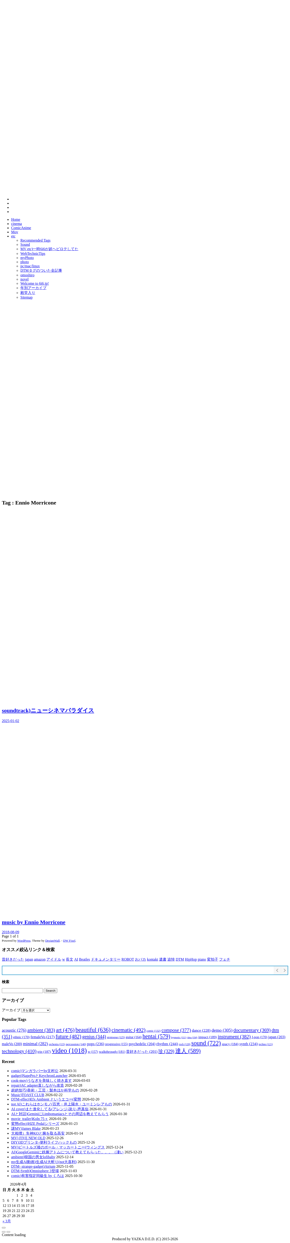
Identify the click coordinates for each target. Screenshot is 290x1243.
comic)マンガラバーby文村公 (34, 1071)
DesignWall (52, 940)
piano (202, 959)
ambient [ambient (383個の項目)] (41, 1030)
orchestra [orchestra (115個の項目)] (57, 1044)
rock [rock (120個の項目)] (184, 1044)
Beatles (84, 959)
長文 (69, 959)
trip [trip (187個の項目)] (44, 1052)
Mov (14, 232)
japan (29, 959)
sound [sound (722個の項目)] (206, 1043)
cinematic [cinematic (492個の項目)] (129, 1030)
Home (15, 219)
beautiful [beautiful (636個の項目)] (93, 1029)
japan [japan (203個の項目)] (276, 1037)
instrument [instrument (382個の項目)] (234, 1036)
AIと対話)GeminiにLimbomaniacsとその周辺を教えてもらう (60, 1114)
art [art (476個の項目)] (65, 1030)
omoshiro (27, 275)
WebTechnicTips (32, 254)
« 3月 (7, 1221)
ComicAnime (21, 228)
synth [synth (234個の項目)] (248, 1044)
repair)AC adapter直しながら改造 (37, 1085)
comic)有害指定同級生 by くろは (37, 1176)
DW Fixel (69, 940)
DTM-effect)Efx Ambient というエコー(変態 (46, 1099)
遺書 (162, 959)
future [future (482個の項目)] (68, 1036)
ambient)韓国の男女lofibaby (33, 1157)
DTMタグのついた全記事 (41, 270)
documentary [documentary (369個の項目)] (252, 1030)
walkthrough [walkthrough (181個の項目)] (112, 1052)
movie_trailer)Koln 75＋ (29, 1119)
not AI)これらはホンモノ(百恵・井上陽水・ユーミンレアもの (61, 1104)
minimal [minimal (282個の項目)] (35, 1043)
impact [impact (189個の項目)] (207, 1037)
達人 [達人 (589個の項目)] (188, 1051)
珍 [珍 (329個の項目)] (166, 1051)
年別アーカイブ (33, 288)
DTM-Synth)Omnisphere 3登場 (35, 1171)
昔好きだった (13, 959)
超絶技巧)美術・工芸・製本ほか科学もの (45, 1090)
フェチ (224, 959)
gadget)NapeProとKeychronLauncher (39, 1076)
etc (13, 236)
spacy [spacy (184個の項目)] (230, 1044)
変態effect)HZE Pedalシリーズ (35, 1124)
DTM (180, 959)
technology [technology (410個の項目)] (19, 1051)
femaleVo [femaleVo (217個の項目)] (43, 1037)
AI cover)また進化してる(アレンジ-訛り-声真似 (50, 1109)
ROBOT (127, 959)
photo (24, 262)
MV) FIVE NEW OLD (28, 1138)
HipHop (191, 959)
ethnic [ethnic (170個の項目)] (21, 1037)
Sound (25, 244)
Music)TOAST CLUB (27, 1095)
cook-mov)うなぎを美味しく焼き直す (41, 1080)
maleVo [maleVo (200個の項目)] (12, 1044)
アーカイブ (11, 1010)
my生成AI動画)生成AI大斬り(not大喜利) (44, 1162)
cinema (16, 224)
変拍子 (212, 959)
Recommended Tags (35, 240)
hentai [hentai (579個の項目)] (156, 1036)
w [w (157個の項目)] (93, 1052)
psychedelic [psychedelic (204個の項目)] (142, 1044)
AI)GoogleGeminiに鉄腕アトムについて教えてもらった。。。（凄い (67, 1152)
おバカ (140, 959)
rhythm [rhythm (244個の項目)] (167, 1043)
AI (76, 959)
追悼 (171, 959)
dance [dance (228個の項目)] (201, 1030)
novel (24, 279)
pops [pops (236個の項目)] (95, 1044)
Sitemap (26, 297)
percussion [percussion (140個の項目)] (76, 1044)
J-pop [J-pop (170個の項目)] (259, 1037)
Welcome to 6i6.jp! (34, 283)
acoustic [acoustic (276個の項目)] (14, 1030)
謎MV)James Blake (26, 1128)
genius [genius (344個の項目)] (94, 1036)
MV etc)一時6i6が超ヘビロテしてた (49, 249)
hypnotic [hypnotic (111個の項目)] (178, 1037)
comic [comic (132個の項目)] (154, 1030)
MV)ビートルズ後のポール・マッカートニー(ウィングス (58, 1147)
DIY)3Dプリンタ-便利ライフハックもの (44, 1142)
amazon (40, 959)
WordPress (23, 940)
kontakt (152, 959)
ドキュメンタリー (106, 959)
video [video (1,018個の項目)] (69, 1050)
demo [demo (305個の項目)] (222, 1030)
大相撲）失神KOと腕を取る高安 (38, 1133)
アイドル (53, 959)
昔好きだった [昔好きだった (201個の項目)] (141, 1052)
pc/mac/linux (30, 266)
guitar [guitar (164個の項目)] (133, 1037)
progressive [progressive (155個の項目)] (116, 1044)
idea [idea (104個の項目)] (192, 1037)
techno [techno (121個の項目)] (266, 1044)
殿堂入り (27, 293)
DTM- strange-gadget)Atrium (33, 1166)
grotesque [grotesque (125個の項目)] (116, 1037)
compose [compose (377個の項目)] (176, 1030)
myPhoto (27, 258)
